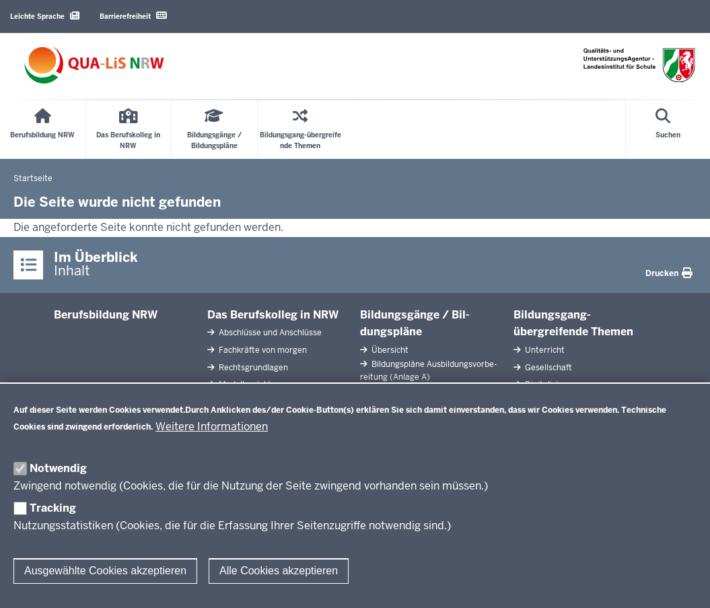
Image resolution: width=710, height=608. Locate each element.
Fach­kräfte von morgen (262, 350)
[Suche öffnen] (668, 129)
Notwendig (58, 468)
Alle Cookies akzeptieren (278, 570)
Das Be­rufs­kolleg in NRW (273, 315)
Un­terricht (544, 350)
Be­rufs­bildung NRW (105, 315)
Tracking (53, 508)
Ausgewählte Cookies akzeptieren (105, 570)
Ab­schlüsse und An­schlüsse (269, 332)
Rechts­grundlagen (252, 367)
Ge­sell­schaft (547, 367)
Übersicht (389, 350)
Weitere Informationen (211, 426)
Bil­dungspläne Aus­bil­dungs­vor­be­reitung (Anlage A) (428, 370)
